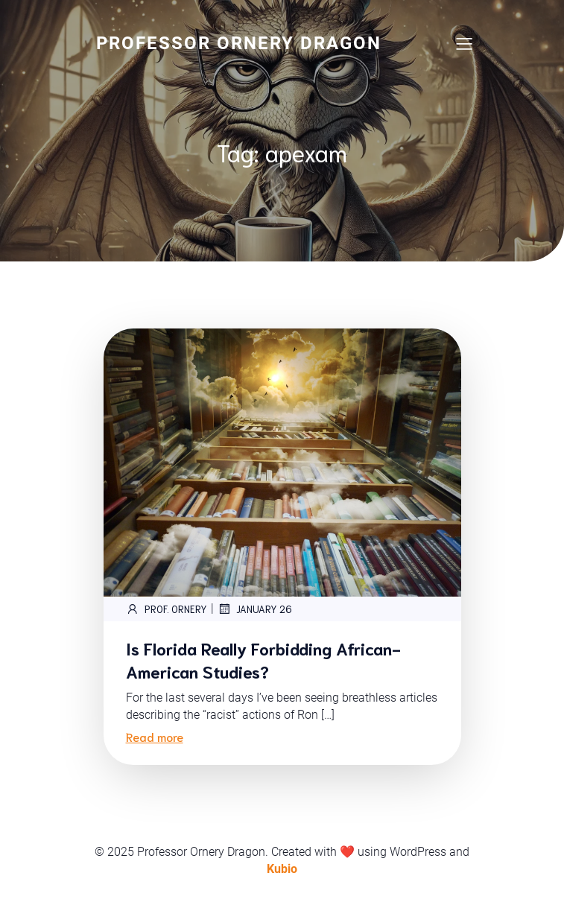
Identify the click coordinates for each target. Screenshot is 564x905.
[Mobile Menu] (465, 43)
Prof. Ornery (166, 608)
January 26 (255, 608)
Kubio (282, 869)
